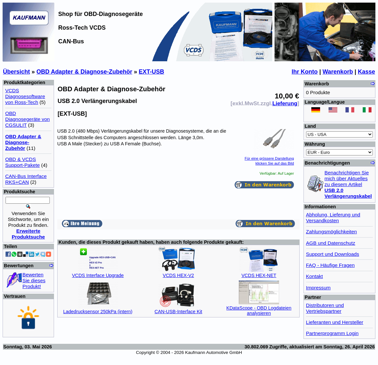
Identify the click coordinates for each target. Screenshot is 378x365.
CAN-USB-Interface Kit (178, 311)
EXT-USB (151, 71)
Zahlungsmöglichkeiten (331, 231)
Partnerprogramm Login (332, 333)
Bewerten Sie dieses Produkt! (34, 280)
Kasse (366, 71)
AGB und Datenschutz (330, 243)
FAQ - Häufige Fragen (330, 265)
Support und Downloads (332, 254)
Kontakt (314, 276)
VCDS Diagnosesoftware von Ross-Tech (25, 96)
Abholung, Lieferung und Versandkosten (333, 217)
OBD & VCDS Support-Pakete (22, 162)
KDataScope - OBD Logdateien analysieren (258, 310)
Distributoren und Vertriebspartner (325, 308)
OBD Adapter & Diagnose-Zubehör (84, 71)
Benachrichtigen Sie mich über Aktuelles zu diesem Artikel (348, 184)
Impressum (318, 287)
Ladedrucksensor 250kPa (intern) (97, 311)
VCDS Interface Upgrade (98, 275)
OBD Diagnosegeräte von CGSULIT (27, 119)
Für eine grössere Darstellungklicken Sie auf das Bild (269, 158)
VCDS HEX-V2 (178, 275)
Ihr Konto (305, 71)
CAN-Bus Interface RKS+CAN (26, 179)
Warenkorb (338, 71)
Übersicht (16, 71)
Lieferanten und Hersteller (334, 322)
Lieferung (284, 103)
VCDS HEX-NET (258, 275)
